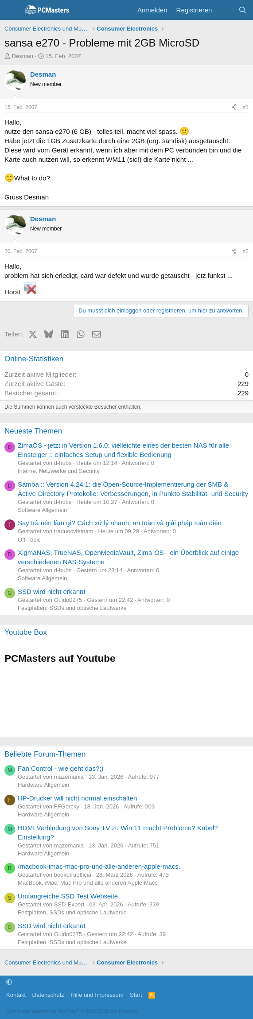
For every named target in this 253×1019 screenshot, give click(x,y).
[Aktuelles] (225, 10)
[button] (9, 982)
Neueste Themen (33, 431)
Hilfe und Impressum (96, 995)
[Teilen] (234, 107)
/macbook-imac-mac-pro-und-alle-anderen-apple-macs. (99, 866)
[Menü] (12, 10)
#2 (246, 251)
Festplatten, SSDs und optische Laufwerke (72, 608)
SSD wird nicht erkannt (52, 591)
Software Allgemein (42, 510)
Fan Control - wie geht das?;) (60, 768)
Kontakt (16, 995)
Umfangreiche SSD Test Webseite (68, 896)
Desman (22, 56)
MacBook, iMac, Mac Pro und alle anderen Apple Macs (88, 882)
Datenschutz (48, 995)
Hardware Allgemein (43, 784)
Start (136, 995)
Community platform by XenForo (72, 1011)
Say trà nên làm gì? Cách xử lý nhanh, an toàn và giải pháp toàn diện (120, 523)
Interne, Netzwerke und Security (59, 471)
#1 (246, 107)
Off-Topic (29, 539)
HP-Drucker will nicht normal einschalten (77, 798)
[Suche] (242, 10)
